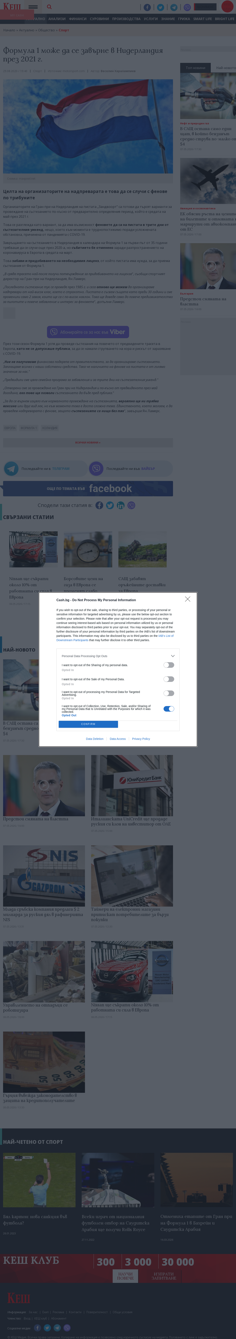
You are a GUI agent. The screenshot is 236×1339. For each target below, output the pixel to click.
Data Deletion (94, 738)
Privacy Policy (141, 738)
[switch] (169, 665)
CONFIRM (88, 724)
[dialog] (118, 669)
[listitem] (118, 656)
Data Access (118, 738)
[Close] (189, 600)
